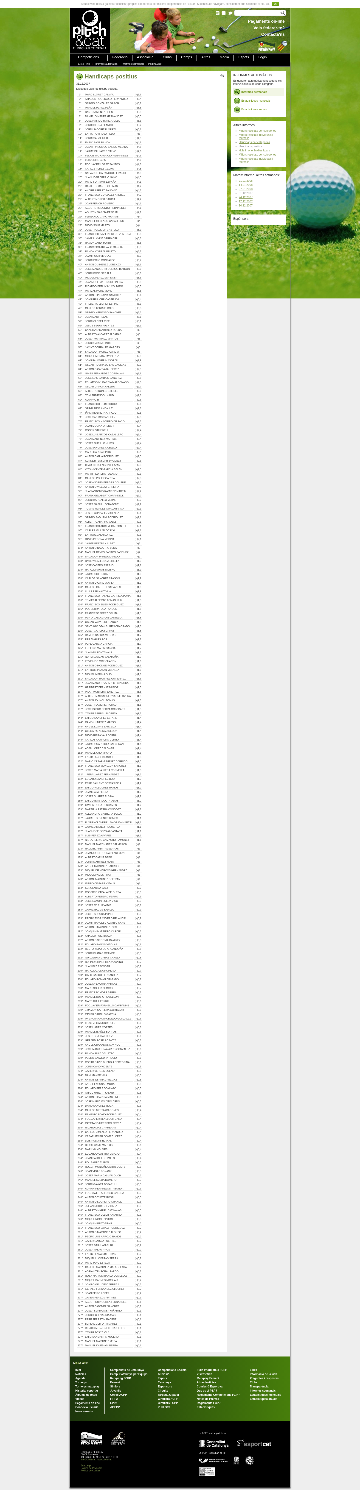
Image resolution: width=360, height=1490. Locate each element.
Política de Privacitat (91, 1468)
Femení (115, 1382)
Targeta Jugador (168, 1394)
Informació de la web (263, 1374)
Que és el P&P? (207, 1390)
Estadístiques (206, 1407)
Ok (275, 4)
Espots (243, 57)
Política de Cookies (91, 1470)
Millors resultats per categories (257, 130)
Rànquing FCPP (120, 1378)
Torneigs (81, 1382)
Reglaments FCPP (208, 1403)
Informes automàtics (106, 63)
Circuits (163, 1390)
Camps (186, 57)
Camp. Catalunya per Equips (129, 1374)
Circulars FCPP (168, 1403)
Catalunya (164, 1382)
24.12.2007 (246, 197)
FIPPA (114, 1399)
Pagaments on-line (87, 1403)
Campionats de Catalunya (127, 1370)
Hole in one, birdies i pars (254, 150)
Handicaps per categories (254, 142)
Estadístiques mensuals (252, 100)
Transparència (259, 1386)
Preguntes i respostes (264, 1378)
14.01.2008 (246, 185)
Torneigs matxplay (87, 1386)
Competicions (88, 57)
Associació (145, 57)
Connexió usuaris (86, 1407)
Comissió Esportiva (209, 1386)
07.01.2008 (246, 189)
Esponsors (165, 1386)
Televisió (163, 1374)
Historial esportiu (86, 1390)
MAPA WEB (80, 1363)
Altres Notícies (206, 1382)
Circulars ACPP (168, 1399)
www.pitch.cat (104, 1459)
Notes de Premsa (208, 1399)
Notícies (80, 1374)
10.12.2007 (246, 205)
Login (262, 57)
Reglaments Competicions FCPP (218, 1394)
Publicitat (164, 1407)
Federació (120, 57)
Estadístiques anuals (250, 109)
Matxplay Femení (208, 1378)
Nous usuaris (84, 1411)
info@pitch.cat (88, 1459)
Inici (88, 63)
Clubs (167, 57)
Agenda (80, 1378)
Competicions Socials (172, 1370)
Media (224, 57)
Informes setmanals (133, 63)
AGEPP (115, 1407)
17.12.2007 (246, 201)
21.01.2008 (246, 180)
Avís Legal (86, 1465)
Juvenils (115, 1390)
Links (253, 1370)
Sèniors (115, 1386)
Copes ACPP (118, 1394)
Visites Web (204, 1374)
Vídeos (79, 1399)
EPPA (114, 1403)
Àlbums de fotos (86, 1394)
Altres (205, 57)
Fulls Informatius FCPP (212, 1370)
